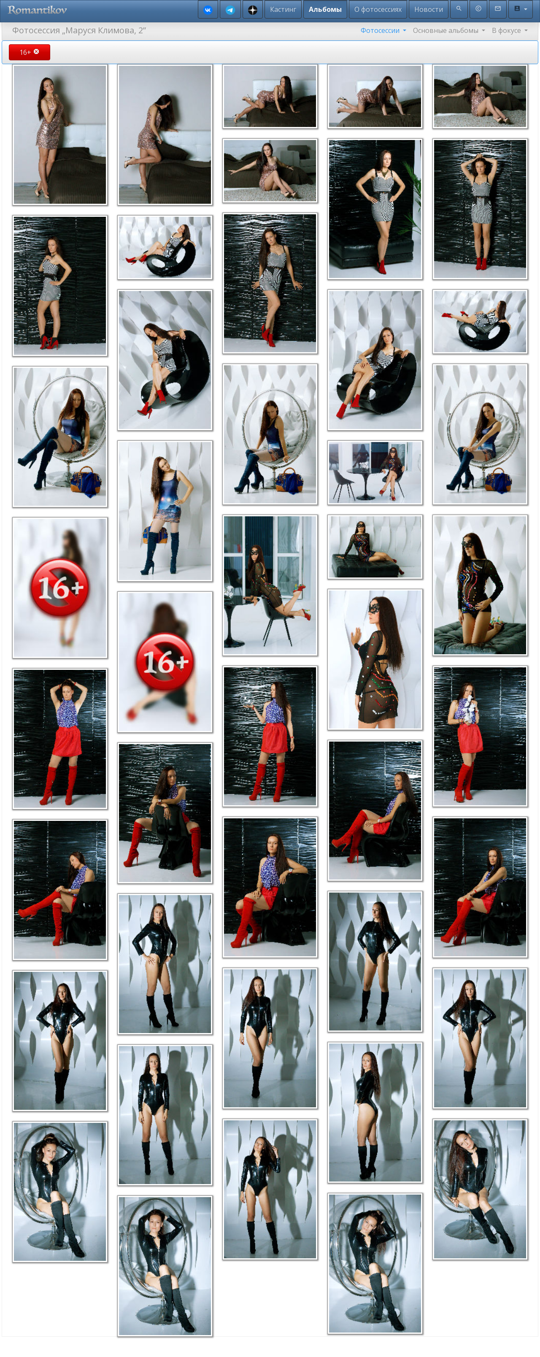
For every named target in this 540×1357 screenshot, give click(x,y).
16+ (29, 52)
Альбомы (325, 9)
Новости (428, 9)
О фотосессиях (378, 9)
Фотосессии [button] (381, 30)
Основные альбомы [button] (446, 30)
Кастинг (283, 9)
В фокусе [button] (507, 30)
